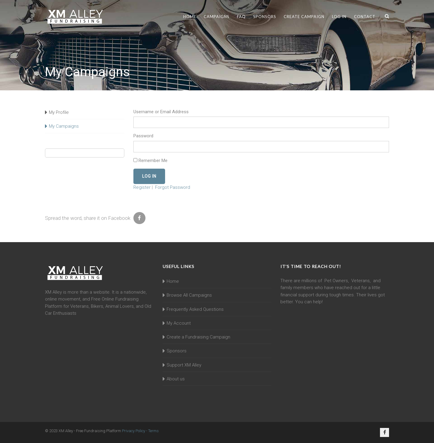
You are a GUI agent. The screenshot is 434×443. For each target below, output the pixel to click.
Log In (339, 16)
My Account (179, 323)
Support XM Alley (184, 365)
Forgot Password (172, 187)
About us (176, 379)
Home (189, 16)
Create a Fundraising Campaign (198, 337)
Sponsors (264, 16)
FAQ (241, 16)
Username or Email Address (161, 111)
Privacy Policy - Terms (140, 431)
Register (142, 187)
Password (143, 136)
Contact (364, 16)
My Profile (59, 112)
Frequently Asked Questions (195, 309)
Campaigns (216, 16)
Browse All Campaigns (189, 295)
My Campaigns (64, 126)
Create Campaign (304, 16)
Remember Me (150, 160)
